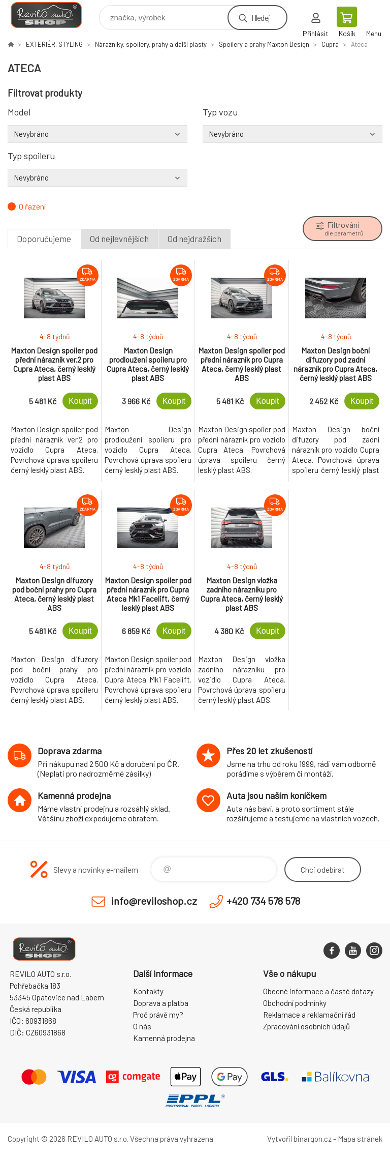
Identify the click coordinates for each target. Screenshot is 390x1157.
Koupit (80, 401)
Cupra (330, 44)
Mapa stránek (360, 1138)
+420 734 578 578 (263, 901)
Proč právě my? (158, 1014)
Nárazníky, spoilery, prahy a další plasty (151, 44)
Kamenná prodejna (164, 1038)
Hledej (260, 17)
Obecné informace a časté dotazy (318, 991)
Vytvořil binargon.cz (299, 1138)
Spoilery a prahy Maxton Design (264, 44)
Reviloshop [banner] (53, 15)
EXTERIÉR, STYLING (54, 44)
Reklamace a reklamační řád (309, 1014)
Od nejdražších (194, 238)
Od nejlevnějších (119, 238)
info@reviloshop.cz (154, 901)
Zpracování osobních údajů (306, 1026)
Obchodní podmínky (295, 1002)
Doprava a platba (160, 1002)
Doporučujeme (44, 238)
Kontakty (148, 991)
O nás (142, 1026)
